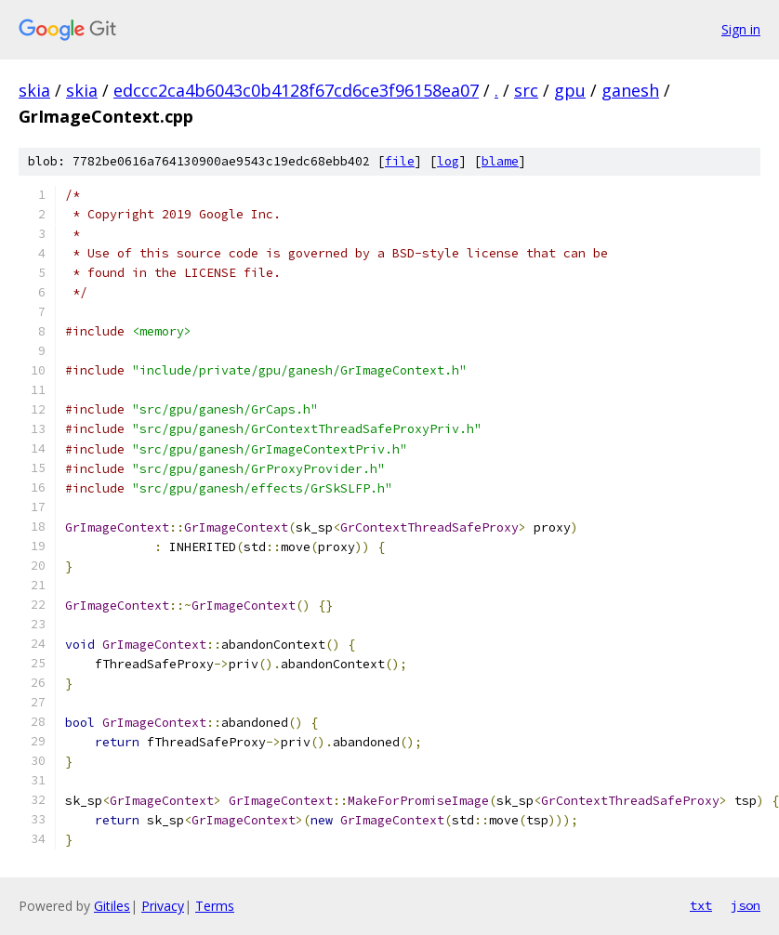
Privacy (162, 906)
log (448, 161)
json (745, 905)
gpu (570, 90)
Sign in (740, 29)
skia (34, 90)
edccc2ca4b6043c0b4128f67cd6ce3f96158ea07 (296, 90)
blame (500, 161)
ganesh (630, 90)
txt (701, 905)
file (400, 161)
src (526, 90)
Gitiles (112, 906)
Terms (214, 906)
